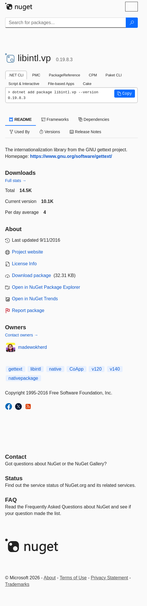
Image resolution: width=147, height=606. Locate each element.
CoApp (76, 369)
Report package (28, 310)
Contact (15, 457)
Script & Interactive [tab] (24, 84)
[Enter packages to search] (65, 23)
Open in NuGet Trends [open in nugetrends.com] (35, 298)
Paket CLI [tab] (114, 75)
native (55, 369)
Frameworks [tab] (55, 119)
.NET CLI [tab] (16, 75)
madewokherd (32, 347)
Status (14, 478)
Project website (27, 251)
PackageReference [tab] (64, 75)
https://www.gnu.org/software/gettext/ (71, 156)
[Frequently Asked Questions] (11, 500)
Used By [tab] (19, 132)
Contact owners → (21, 335)
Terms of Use (73, 577)
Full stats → (15, 180)
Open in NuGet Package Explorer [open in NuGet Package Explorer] (46, 287)
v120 (97, 369)
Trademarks (17, 584)
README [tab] (20, 119)
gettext (15, 369)
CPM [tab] (93, 75)
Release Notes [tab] (85, 132)
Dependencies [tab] (93, 119)
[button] (124, 94)
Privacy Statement (109, 577)
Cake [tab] (87, 84)
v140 (115, 369)
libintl (35, 369)
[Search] (132, 23)
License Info (24, 263)
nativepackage (23, 378)
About (50, 577)
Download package (31, 275)
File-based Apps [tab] (61, 84)
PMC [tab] (36, 75)
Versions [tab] (49, 132)
